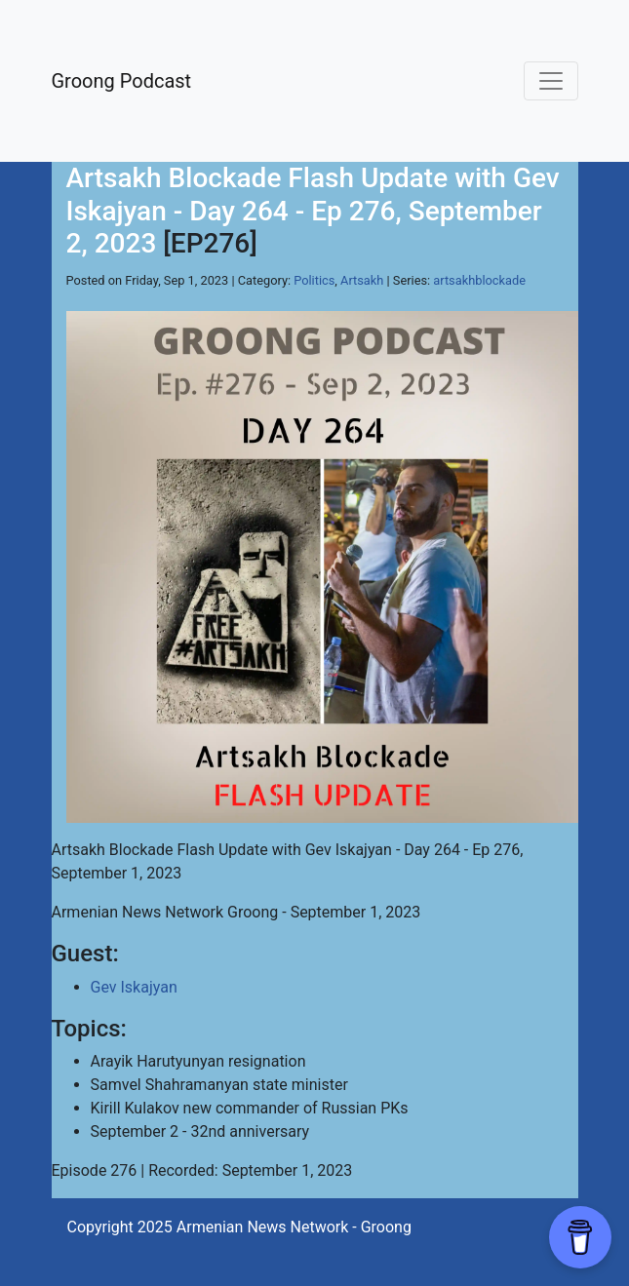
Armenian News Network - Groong (294, 1227)
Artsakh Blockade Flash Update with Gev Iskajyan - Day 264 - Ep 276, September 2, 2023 (313, 210)
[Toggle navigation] (551, 80)
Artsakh (361, 280)
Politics (314, 280)
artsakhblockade (479, 280)
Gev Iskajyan (134, 987)
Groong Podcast (122, 81)
